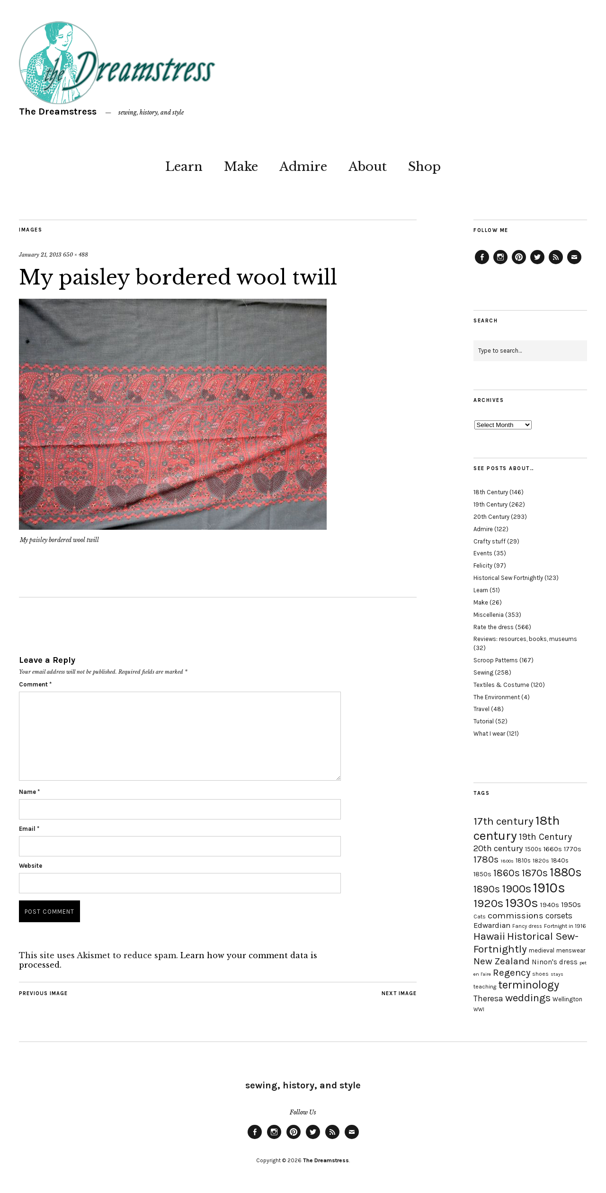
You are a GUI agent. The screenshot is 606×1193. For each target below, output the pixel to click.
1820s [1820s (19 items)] (541, 860)
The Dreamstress (58, 111)
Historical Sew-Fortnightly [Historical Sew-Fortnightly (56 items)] (526, 942)
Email (29, 828)
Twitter (537, 263)
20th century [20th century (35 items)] (498, 848)
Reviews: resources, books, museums (525, 638)
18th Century (490, 492)
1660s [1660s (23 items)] (553, 849)
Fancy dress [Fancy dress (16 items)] (527, 926)
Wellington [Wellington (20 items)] (567, 999)
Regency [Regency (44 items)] (511, 972)
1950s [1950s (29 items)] (571, 904)
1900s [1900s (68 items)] (516, 888)
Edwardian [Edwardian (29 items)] (491, 925)
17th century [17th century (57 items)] (503, 821)
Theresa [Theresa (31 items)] (488, 998)
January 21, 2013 (40, 254)
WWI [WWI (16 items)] (478, 1009)
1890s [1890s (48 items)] (486, 889)
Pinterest (519, 263)
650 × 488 (75, 254)
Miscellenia (488, 614)
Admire (303, 166)
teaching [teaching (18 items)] (484, 986)
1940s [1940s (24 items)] (549, 904)
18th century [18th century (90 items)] (516, 828)
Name (29, 791)
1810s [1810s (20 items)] (523, 860)
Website (30, 865)
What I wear (489, 733)
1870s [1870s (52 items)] (535, 873)
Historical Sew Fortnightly (508, 577)
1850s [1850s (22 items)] (482, 874)
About (367, 166)
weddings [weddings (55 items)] (528, 997)
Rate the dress (493, 627)
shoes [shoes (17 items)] (540, 973)
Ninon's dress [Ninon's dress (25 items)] (555, 962)
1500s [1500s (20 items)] (533, 849)
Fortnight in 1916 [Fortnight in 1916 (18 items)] (565, 926)
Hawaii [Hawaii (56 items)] (489, 936)
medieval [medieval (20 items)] (541, 950)
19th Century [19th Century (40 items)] (545, 836)
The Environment (496, 697)
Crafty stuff (489, 541)
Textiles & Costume (501, 684)
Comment (35, 684)
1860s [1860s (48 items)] (506, 873)
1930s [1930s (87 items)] (521, 903)
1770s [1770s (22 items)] (572, 849)
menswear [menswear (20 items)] (570, 950)
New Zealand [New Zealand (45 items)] (501, 961)
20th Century (491, 516)
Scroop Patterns (495, 660)
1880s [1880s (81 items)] (566, 872)
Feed (556, 263)
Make (241, 166)
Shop (424, 166)
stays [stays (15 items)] (557, 974)
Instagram (500, 263)
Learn (184, 166)
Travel (481, 708)
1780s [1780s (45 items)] (486, 859)
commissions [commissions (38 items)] (516, 915)
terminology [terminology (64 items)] (528, 984)
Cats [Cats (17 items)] (479, 916)
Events (482, 553)
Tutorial (483, 721)
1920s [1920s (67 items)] (488, 903)
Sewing (483, 672)
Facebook (482, 263)
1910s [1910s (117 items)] (549, 888)
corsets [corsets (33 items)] (558, 915)
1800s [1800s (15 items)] (507, 861)
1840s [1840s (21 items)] (560, 860)
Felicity (482, 565)
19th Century (490, 504)
